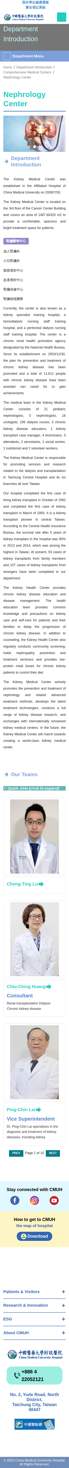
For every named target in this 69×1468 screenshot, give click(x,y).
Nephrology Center (17, 77)
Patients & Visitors (21, 1291)
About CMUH (16, 1332)
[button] (29, 146)
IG (34, 1200)
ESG (7, 1319)
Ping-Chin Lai (21, 1109)
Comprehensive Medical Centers (27, 72)
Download (37, 1236)
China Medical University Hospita (34, 1354)
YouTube (54, 1200)
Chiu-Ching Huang (26, 986)
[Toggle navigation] (61, 17)
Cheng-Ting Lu (22, 883)
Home (7, 67)
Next (53, 1153)
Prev (16, 1153)
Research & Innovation (25, 1305)
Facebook (15, 1200)
